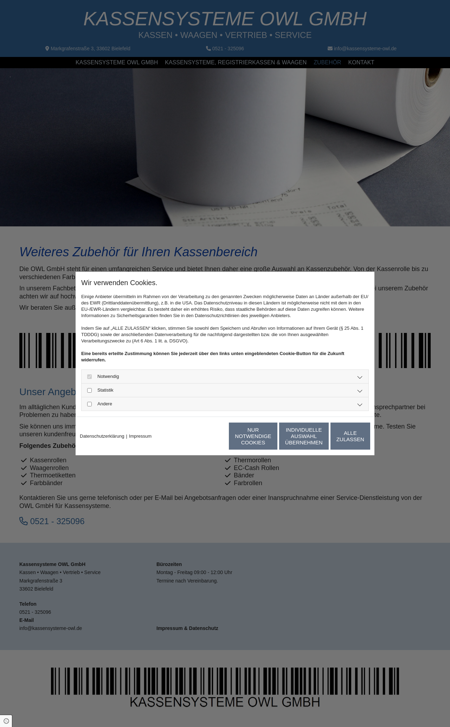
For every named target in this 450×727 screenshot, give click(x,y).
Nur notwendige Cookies (204, 436)
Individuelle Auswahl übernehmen (271, 436)
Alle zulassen (337, 436)
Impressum (140, 436)
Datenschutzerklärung (102, 436)
